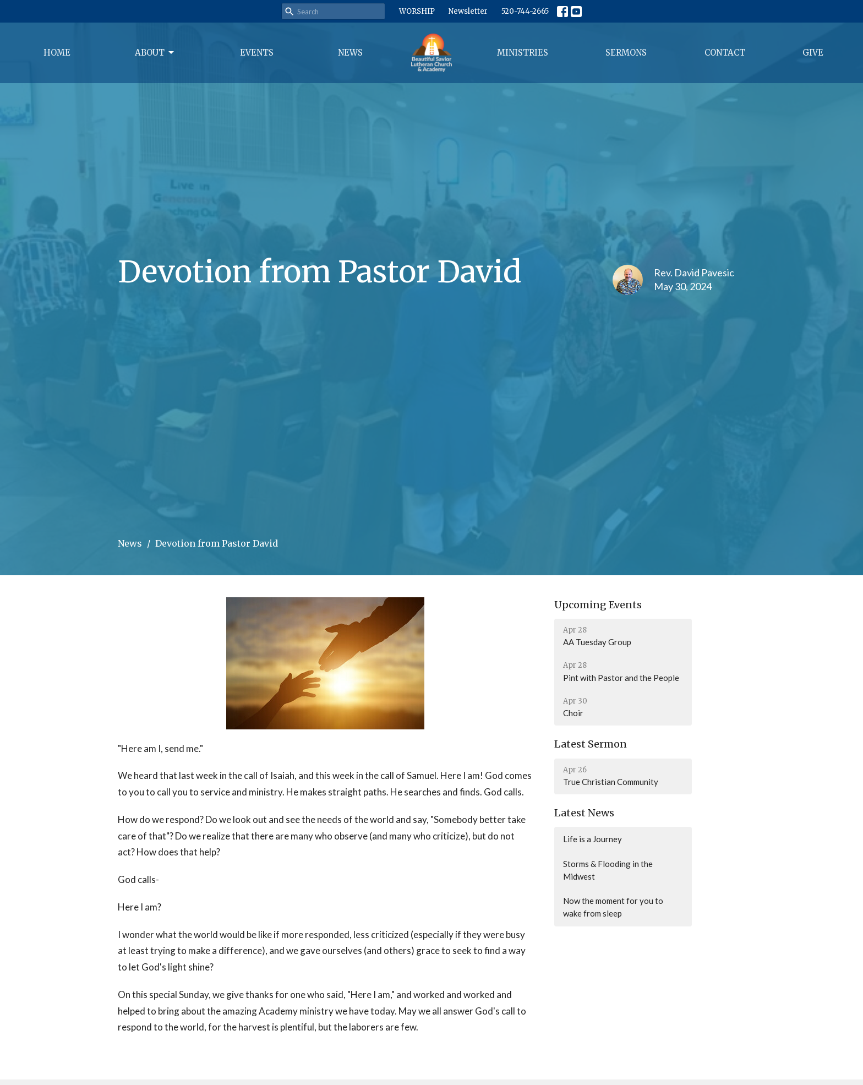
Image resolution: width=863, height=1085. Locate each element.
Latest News (584, 812)
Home (56, 52)
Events (257, 52)
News (350, 52)
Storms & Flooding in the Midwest (608, 870)
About (155, 52)
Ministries (522, 52)
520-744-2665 (525, 11)
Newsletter (468, 11)
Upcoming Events (598, 604)
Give (812, 52)
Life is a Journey (592, 839)
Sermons (626, 52)
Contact (724, 52)
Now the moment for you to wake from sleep (613, 907)
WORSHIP (417, 11)
